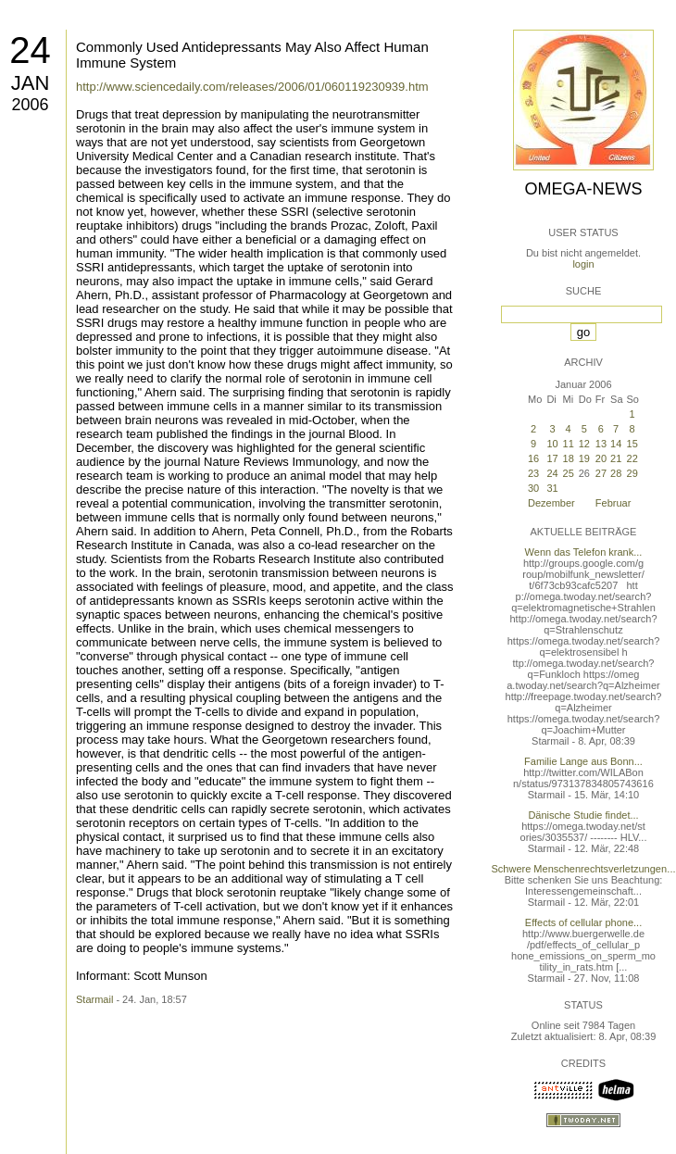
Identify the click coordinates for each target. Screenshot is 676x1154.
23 (533, 473)
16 (533, 458)
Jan (30, 82)
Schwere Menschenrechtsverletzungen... (584, 868)
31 (551, 488)
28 (615, 473)
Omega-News (583, 189)
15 (632, 443)
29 (632, 473)
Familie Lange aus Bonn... (583, 761)
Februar (613, 502)
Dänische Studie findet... (583, 815)
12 (584, 443)
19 (584, 458)
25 (568, 473)
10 (551, 443)
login (583, 264)
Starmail (94, 999)
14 (615, 443)
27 (601, 473)
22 (632, 458)
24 (30, 50)
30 (533, 488)
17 (551, 458)
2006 (29, 104)
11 (568, 443)
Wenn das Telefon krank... (584, 552)
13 (601, 443)
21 (615, 458)
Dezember (551, 502)
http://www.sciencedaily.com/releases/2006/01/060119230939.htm (252, 87)
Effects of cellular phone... (583, 922)
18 (568, 458)
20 (601, 458)
